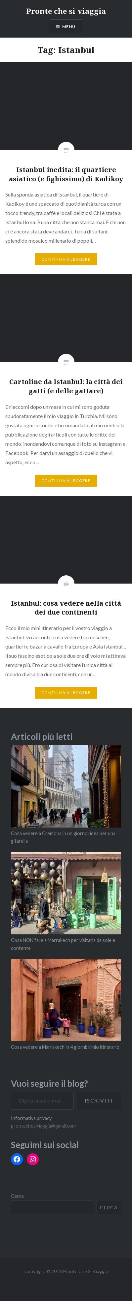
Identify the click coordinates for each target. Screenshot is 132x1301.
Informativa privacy (31, 1118)
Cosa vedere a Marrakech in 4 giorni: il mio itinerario (65, 1047)
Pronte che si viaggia (66, 11)
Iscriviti (99, 1100)
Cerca (17, 1196)
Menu (69, 26)
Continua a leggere (66, 259)
